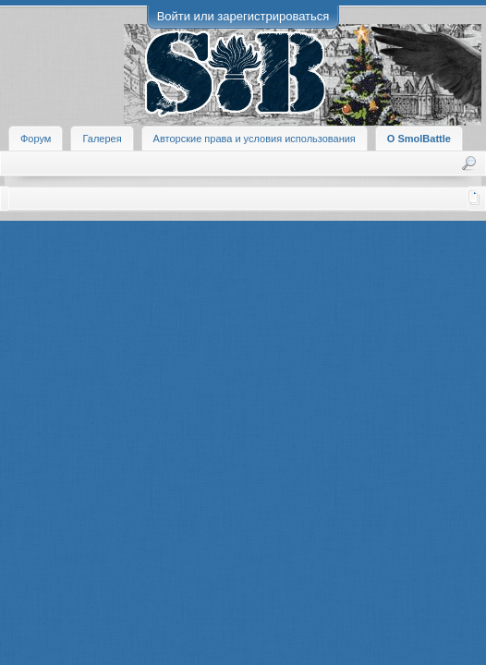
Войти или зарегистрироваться (243, 16)
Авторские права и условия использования (254, 138)
